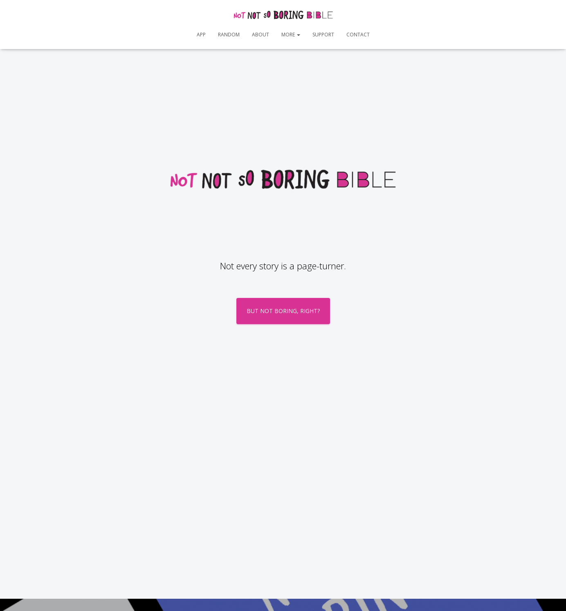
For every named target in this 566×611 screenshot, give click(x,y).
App (201, 34)
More (290, 34)
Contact (358, 34)
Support (323, 34)
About (260, 34)
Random (229, 34)
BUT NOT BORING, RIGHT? (283, 311)
